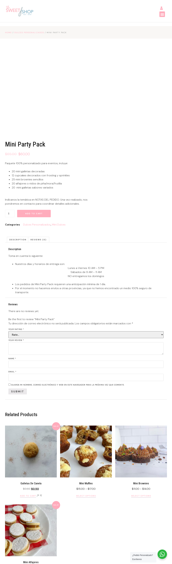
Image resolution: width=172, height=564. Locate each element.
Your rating (16, 247)
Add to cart (118, 124)
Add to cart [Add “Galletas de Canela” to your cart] (28, 413)
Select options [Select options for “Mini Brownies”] (141, 413)
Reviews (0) (39, 157)
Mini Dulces (142, 135)
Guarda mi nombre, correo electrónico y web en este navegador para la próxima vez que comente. (67, 302)
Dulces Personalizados (29, 32)
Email (12, 289)
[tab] (18, 157)
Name (12, 276)
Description (17, 157)
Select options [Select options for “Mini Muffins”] (86, 413)
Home (8, 32)
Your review (16, 258)
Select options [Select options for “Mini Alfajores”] (31, 492)
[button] (161, 14)
